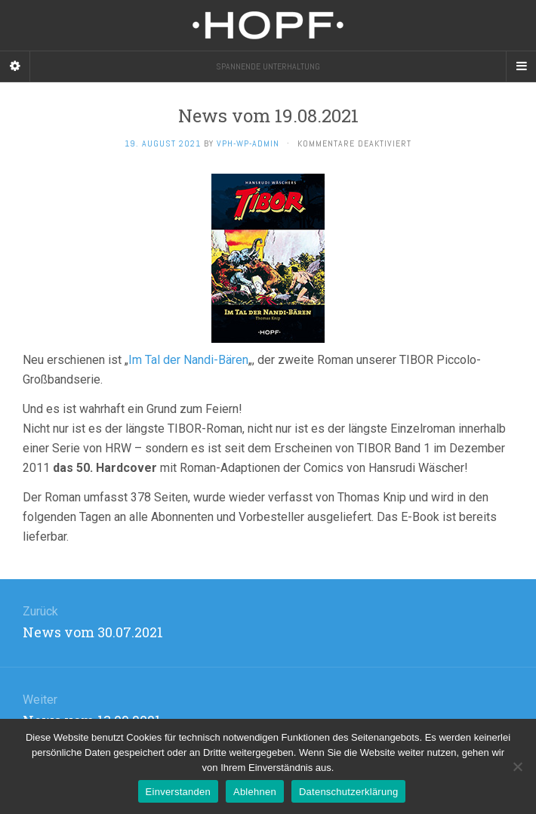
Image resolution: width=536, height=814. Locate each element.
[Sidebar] (15, 66)
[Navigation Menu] (521, 66)
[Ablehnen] (517, 766)
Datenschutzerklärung (348, 791)
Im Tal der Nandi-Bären (188, 360)
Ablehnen (254, 791)
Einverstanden (178, 791)
